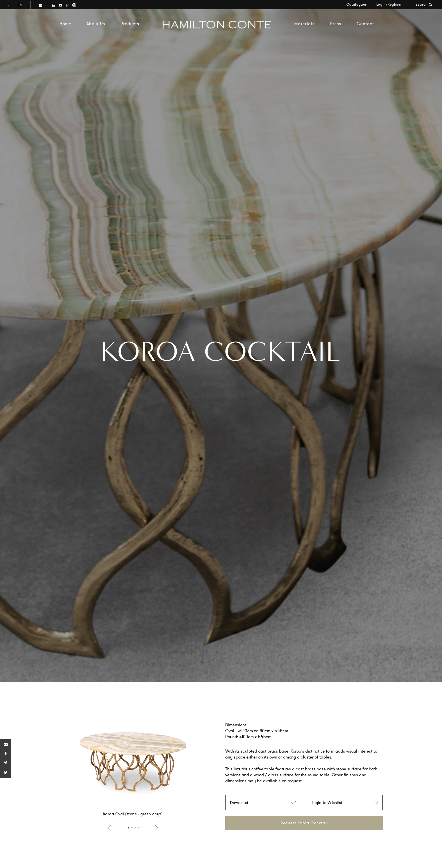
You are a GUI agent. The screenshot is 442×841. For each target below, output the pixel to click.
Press (335, 23)
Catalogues (356, 4)
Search (424, 4)
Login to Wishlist (327, 802)
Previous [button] (110, 828)
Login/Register (389, 4)
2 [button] (132, 828)
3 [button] (135, 828)
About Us (96, 23)
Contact (365, 23)
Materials (304, 23)
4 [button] (139, 828)
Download (239, 802)
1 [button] (128, 828)
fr (7, 5)
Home (65, 23)
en (19, 5)
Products (129, 23)
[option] (133, 766)
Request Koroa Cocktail (304, 822)
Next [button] (155, 828)
